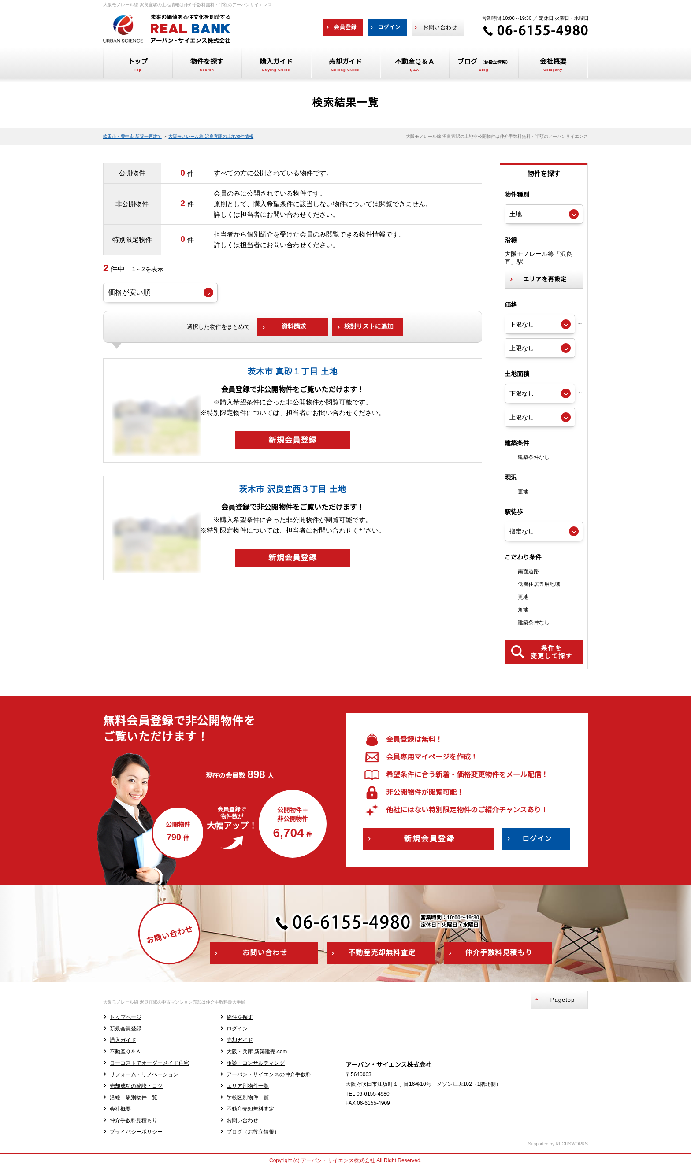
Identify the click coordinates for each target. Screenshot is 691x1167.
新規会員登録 (125, 1029)
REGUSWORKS (572, 1143)
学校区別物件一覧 (248, 1097)
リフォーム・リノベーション (144, 1074)
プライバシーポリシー (136, 1132)
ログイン (237, 1029)
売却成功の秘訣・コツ (136, 1086)
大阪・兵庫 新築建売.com (257, 1051)
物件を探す (240, 1017)
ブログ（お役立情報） (253, 1132)
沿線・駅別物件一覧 (133, 1097)
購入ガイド (123, 1040)
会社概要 (120, 1109)
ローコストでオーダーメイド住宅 (149, 1063)
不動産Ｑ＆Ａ (125, 1051)
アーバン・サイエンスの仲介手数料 (269, 1074)
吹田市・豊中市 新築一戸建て (132, 136)
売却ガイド (240, 1040)
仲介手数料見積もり (133, 1120)
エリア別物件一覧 (248, 1086)
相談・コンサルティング (256, 1063)
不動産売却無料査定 (250, 1109)
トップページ (125, 1017)
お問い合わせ (242, 1120)
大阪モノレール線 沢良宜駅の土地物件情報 (210, 136)
